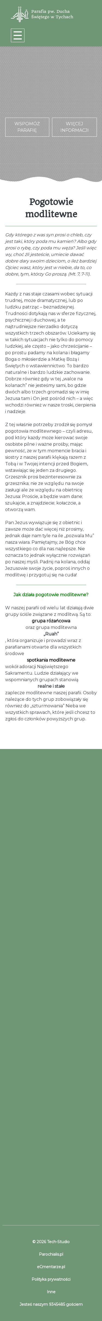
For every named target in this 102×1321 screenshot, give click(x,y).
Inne (51, 1291)
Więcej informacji (74, 127)
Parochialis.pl (51, 1254)
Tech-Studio (58, 1241)
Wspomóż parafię (27, 127)
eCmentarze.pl (51, 1266)
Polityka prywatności (51, 1279)
